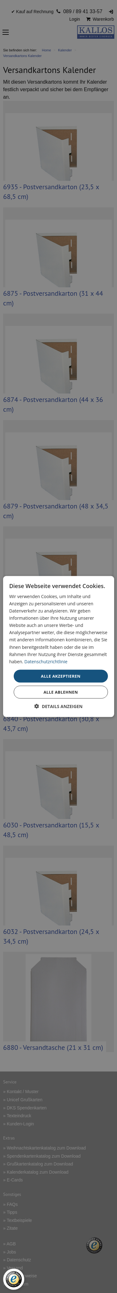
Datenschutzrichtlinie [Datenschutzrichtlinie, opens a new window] (45, 661)
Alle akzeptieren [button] (60, 676)
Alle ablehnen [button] (60, 692)
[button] (58, 706)
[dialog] (58, 646)
